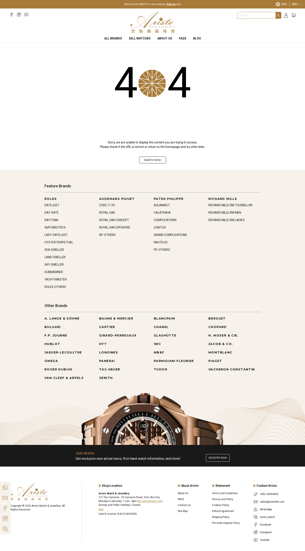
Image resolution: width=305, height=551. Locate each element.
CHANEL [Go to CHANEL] (161, 327)
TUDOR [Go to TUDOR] (160, 369)
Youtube (264, 539)
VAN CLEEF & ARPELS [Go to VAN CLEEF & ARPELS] (64, 378)
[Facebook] (11, 14)
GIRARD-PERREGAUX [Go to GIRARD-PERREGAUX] (118, 335)
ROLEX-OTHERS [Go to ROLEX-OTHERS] (55, 287)
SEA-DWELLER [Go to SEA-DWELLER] (54, 249)
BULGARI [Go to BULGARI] (52, 327)
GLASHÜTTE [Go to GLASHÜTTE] (165, 335)
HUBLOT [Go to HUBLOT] (52, 344)
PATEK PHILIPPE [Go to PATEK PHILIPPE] (169, 199)
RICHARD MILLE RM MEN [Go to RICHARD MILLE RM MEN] (224, 212)
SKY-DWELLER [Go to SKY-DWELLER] (54, 264)
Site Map (183, 511)
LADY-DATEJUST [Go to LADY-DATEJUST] (56, 235)
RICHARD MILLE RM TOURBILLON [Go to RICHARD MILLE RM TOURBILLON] (230, 205)
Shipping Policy (220, 517)
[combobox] (256, 15)
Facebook (265, 524)
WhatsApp (266, 509)
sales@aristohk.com (272, 501)
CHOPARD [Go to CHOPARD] (217, 327)
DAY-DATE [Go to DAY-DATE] (51, 212)
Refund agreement (223, 511)
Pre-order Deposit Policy (226, 523)
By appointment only (150, 501)
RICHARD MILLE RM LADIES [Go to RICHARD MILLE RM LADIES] (226, 220)
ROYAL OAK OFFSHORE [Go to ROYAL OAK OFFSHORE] (114, 227)
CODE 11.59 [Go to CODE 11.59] (107, 205)
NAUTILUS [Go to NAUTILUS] (161, 242)
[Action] (5, 529)
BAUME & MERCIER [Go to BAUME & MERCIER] (116, 318)
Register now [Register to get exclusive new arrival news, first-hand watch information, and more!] (218, 457)
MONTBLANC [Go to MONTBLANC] (220, 352)
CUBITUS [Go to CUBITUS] (160, 227)
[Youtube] (26, 14)
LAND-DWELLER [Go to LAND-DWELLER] (55, 257)
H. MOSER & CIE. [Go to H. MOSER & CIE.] (223, 335)
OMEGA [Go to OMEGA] (51, 361)
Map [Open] (100, 509)
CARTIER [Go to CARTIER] (107, 327)
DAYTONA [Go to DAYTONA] (51, 220)
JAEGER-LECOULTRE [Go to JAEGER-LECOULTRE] (63, 352)
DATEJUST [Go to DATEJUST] (51, 205)
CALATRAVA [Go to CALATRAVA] (162, 212)
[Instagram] (19, 14)
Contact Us (184, 505)
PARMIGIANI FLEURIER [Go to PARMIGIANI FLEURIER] (174, 361)
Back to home (152, 159)
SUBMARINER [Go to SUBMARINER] (53, 272)
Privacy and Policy (222, 499)
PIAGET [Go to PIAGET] (215, 361)
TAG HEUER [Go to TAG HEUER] (109, 369)
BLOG (197, 38)
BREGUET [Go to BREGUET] (217, 318)
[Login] (286, 15)
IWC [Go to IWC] (157, 344)
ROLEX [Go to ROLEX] (50, 199)
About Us (164, 38)
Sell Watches (140, 38)
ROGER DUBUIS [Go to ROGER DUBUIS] (58, 369)
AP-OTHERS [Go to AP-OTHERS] (107, 235)
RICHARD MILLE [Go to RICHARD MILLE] (222, 199)
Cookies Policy (220, 505)
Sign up (170, 4)
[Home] (152, 22)
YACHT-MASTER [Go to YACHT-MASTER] (55, 279)
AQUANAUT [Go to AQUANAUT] (162, 205)
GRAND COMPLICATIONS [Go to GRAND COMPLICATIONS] (170, 235)
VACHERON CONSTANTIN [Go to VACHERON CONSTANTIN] (231, 369)
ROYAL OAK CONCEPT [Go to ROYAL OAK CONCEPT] (114, 220)
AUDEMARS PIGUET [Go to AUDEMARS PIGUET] (117, 199)
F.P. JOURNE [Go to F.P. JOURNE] (55, 335)
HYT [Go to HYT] (103, 344)
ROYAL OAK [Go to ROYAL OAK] (107, 212)
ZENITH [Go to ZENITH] (106, 378)
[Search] (278, 15)
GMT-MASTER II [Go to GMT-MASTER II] (54, 227)
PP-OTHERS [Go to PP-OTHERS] (162, 249)
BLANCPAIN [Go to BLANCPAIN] (164, 318)
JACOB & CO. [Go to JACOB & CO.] (220, 344)
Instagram (266, 532)
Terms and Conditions (225, 493)
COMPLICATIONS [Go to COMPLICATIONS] (165, 220)
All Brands (113, 38)
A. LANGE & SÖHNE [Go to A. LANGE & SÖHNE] (61, 318)
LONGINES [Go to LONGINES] (108, 352)
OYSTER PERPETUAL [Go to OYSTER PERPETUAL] (58, 242)
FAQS (182, 38)
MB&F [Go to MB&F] (159, 352)
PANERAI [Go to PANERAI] (107, 361)
